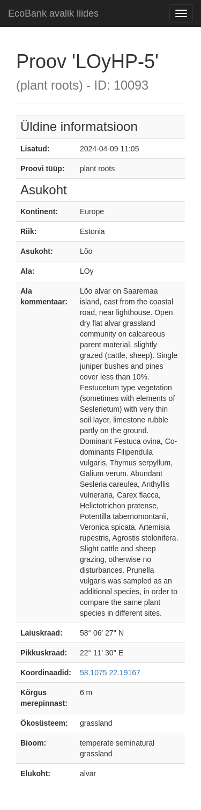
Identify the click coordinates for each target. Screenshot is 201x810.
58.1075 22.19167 (110, 672)
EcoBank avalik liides (53, 13)
